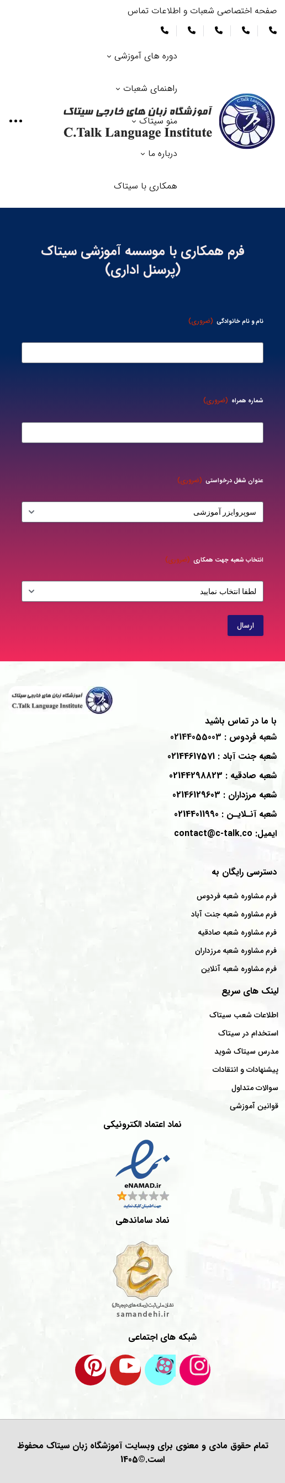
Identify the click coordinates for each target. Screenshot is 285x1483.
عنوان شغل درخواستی (220, 480)
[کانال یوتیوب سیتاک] (125, 1370)
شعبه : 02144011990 (225, 814)
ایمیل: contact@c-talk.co (225, 833)
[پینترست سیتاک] (90, 1370)
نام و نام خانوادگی (225, 321)
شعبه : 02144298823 (223, 776)
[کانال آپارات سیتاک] (160, 1370)
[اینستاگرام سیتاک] (195, 1370)
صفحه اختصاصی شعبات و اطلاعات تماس (202, 11)
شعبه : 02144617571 (222, 756)
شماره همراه (233, 400)
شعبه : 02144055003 (223, 737)
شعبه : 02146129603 (224, 795)
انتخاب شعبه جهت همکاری (214, 559)
